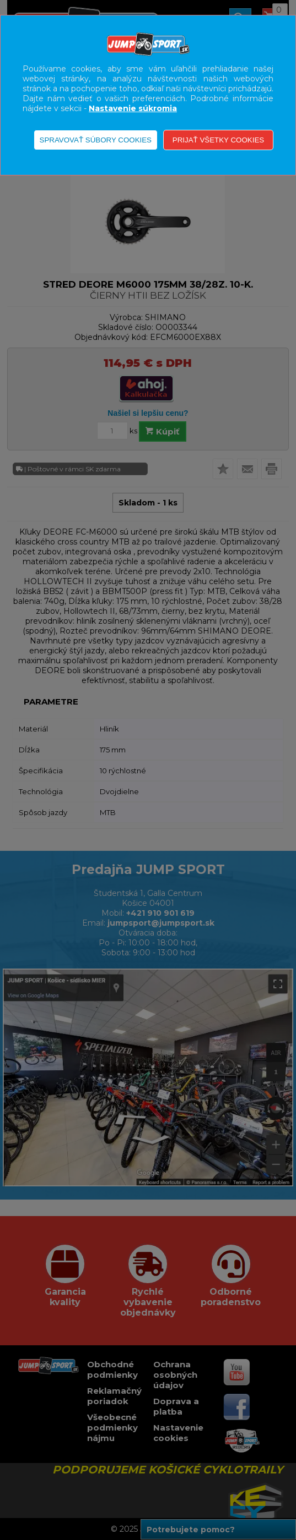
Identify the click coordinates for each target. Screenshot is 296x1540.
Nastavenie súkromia (133, 108)
